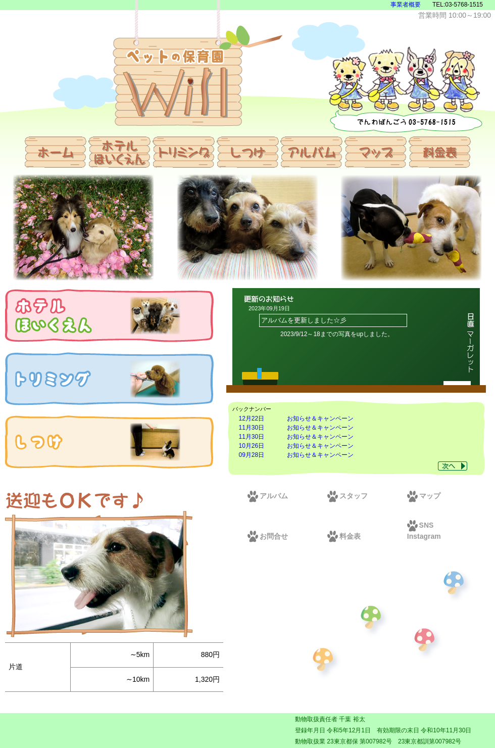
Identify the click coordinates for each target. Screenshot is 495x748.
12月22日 (252, 418)
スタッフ (347, 496)
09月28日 (252, 454)
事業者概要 (405, 4)
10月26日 (252, 445)
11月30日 (252, 427)
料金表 (344, 536)
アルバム (267, 496)
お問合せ (267, 536)
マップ (423, 496)
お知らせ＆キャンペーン (320, 418)
